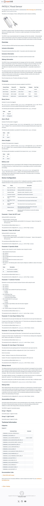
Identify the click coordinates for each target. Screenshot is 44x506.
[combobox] (42, 2)
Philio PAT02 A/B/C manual (8, 475)
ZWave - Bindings (6, 486)
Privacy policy (20, 496)
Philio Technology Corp (31, 9)
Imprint (24, 496)
